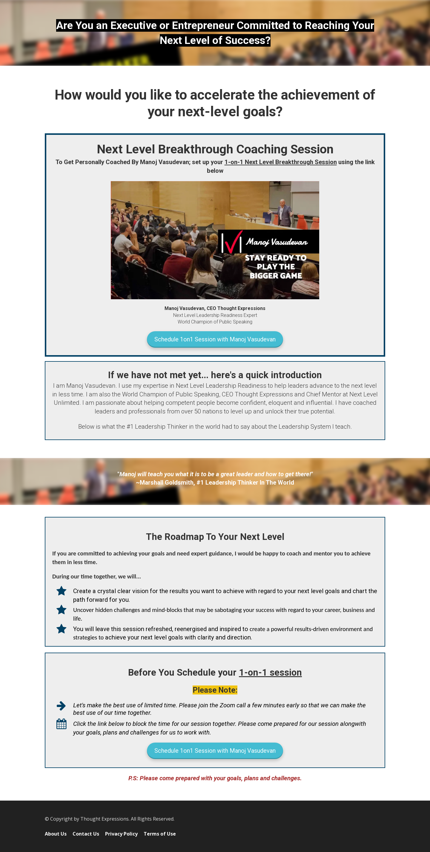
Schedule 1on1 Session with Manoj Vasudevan (215, 339)
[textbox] (215, 33)
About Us (56, 834)
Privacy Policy (121, 834)
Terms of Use (160, 834)
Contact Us (86, 834)
